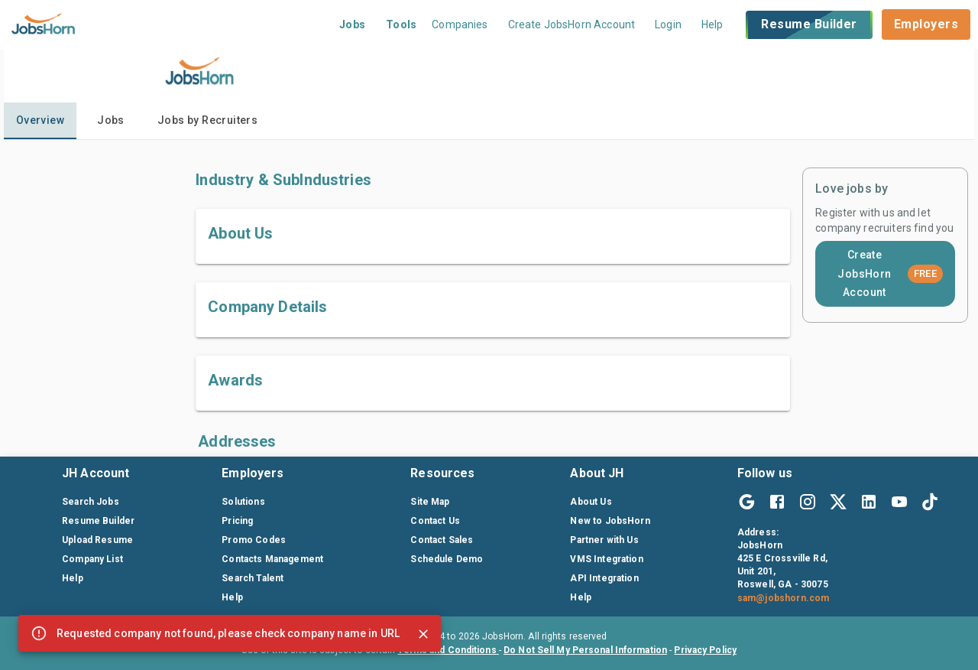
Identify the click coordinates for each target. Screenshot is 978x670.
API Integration (604, 578)
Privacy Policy (705, 650)
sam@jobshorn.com (783, 598)
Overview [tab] (40, 120)
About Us (590, 501)
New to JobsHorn (609, 521)
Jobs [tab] (111, 120)
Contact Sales (441, 540)
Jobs (352, 24)
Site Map (429, 501)
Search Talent (252, 578)
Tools (401, 24)
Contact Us (435, 521)
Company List (92, 559)
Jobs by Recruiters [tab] (207, 120)
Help (712, 24)
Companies (459, 24)
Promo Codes (254, 540)
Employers (926, 24)
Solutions (243, 501)
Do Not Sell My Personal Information (585, 650)
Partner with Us (604, 540)
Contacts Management (272, 559)
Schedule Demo (446, 559)
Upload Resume (97, 540)
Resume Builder (809, 25)
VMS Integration (606, 559)
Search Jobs (90, 501)
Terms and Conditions (447, 650)
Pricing (237, 521)
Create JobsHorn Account (890, 273)
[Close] (423, 634)
